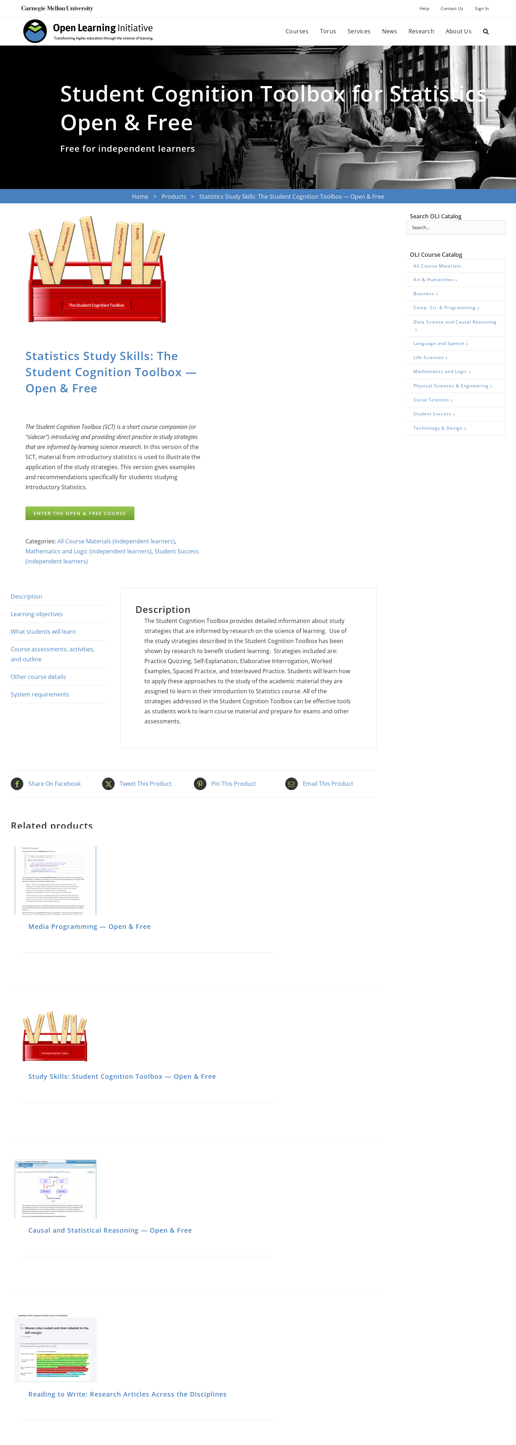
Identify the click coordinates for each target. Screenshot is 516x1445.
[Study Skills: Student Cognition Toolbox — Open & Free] (55, 1037)
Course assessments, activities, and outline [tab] (53, 654)
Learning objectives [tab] (37, 614)
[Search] (485, 31)
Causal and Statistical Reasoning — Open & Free (110, 1230)
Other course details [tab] (38, 677)
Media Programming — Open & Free (89, 926)
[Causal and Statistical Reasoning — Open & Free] (55, 1189)
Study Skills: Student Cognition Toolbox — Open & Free (122, 1076)
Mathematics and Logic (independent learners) (88, 551)
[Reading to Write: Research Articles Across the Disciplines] (55, 1348)
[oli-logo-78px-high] (89, 20)
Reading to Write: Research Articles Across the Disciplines (127, 1394)
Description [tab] (26, 596)
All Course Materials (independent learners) (116, 541)
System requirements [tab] (40, 694)
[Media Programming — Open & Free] (55, 880)
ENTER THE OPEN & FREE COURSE (80, 513)
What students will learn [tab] (43, 632)
